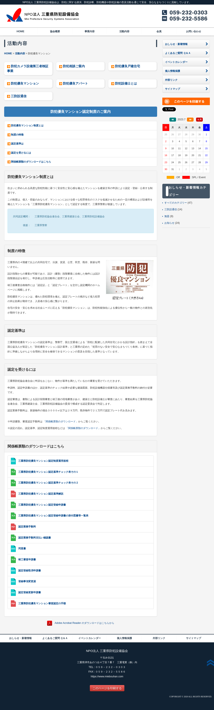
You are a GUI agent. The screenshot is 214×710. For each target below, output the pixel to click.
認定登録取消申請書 (29, 570)
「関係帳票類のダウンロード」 (60, 421)
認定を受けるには (21, 152)
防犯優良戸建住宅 (127, 66)
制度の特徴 (17, 134)
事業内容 (90, 31)
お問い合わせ (193, 31)
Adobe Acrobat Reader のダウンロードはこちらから (84, 623)
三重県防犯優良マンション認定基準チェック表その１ (48, 471)
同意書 (22, 548)
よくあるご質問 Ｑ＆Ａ (55, 638)
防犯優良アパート (75, 83)
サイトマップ (193, 638)
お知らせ (169, 222)
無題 (166, 216)
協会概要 (55, 31)
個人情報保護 (124, 638)
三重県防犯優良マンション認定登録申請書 (42, 504)
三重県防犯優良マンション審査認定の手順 (42, 603)
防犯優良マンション (25, 83)
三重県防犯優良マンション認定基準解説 (40, 493)
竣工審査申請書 (27, 559)
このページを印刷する (107, 688)
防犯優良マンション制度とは (27, 125)
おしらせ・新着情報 (20, 638)
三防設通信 (18, 96)
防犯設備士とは (126, 83)
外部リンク (159, 638)
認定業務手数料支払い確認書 (34, 537)
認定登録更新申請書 (29, 592)
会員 (158, 31)
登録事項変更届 (27, 581)
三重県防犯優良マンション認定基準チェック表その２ (48, 482)
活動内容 (124, 31)
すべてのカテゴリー (175, 202)
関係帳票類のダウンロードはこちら (31, 161)
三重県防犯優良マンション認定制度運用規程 (43, 460)
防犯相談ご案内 (74, 66)
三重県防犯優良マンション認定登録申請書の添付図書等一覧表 (53, 515)
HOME (20, 31)
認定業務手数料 (27, 526)
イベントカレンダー (89, 638)
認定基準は (17, 143)
